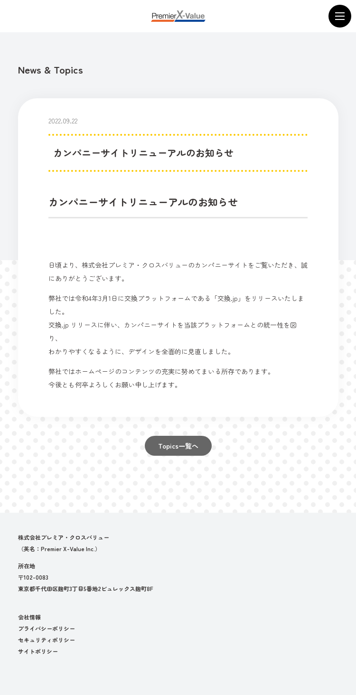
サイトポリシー (38, 651)
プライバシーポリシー (46, 628)
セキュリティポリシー (46, 640)
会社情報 (29, 617)
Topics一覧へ (178, 446)
